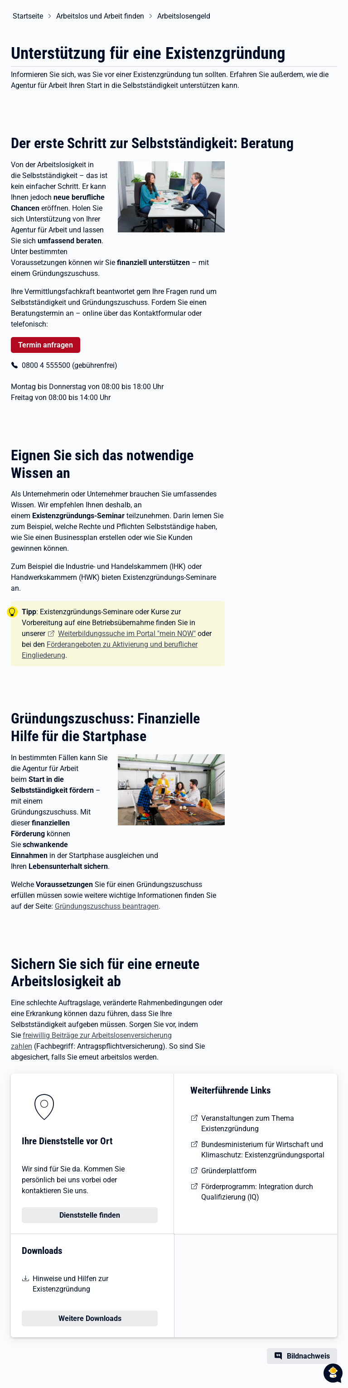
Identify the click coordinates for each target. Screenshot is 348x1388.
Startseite (26, 16)
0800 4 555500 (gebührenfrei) (69, 365)
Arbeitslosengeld (181, 16)
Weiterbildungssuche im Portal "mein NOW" (127, 633)
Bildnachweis (308, 1356)
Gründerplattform (228, 1170)
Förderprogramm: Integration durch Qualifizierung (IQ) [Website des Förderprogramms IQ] (257, 1191)
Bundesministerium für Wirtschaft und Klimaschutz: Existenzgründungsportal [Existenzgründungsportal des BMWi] (262, 1149)
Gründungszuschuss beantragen (107, 906)
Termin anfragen (45, 345)
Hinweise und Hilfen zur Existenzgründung (70, 1283)
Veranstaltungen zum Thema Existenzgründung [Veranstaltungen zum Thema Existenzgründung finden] (247, 1123)
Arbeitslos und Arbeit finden (98, 16)
